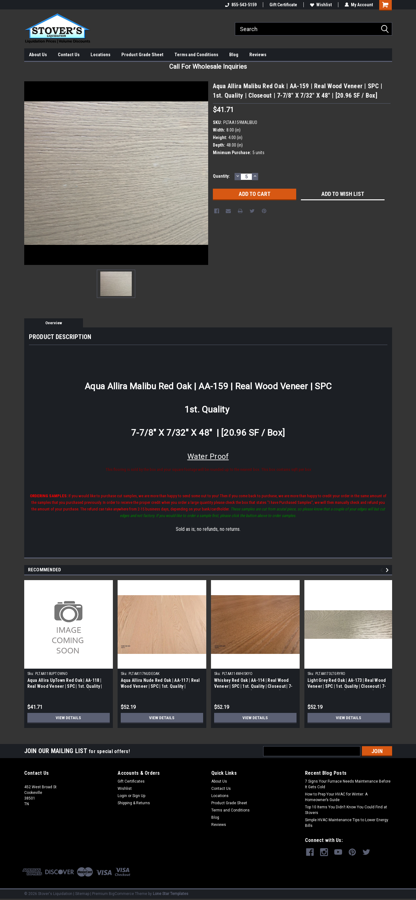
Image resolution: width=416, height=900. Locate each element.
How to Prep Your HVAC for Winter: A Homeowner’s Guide (336, 797)
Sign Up (138, 796)
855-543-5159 (241, 4)
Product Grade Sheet (142, 54)
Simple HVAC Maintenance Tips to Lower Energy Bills (346, 823)
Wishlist (321, 4)
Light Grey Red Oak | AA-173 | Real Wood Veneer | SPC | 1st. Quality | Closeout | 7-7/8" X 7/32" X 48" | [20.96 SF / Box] (347, 686)
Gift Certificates (131, 781)
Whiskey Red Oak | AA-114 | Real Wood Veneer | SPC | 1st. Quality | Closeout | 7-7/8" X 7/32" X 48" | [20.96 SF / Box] (253, 686)
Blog (233, 54)
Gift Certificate (283, 4)
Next (388, 570)
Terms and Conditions (196, 54)
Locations (100, 54)
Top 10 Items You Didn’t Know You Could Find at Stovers (346, 810)
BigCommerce (121, 894)
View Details (68, 717)
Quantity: (221, 176)
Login (122, 796)
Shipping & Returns (134, 803)
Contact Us (69, 54)
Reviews (257, 54)
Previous (382, 570)
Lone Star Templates (170, 894)
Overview (53, 323)
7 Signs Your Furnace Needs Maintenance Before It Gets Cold (348, 784)
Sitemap (82, 894)
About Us (38, 54)
